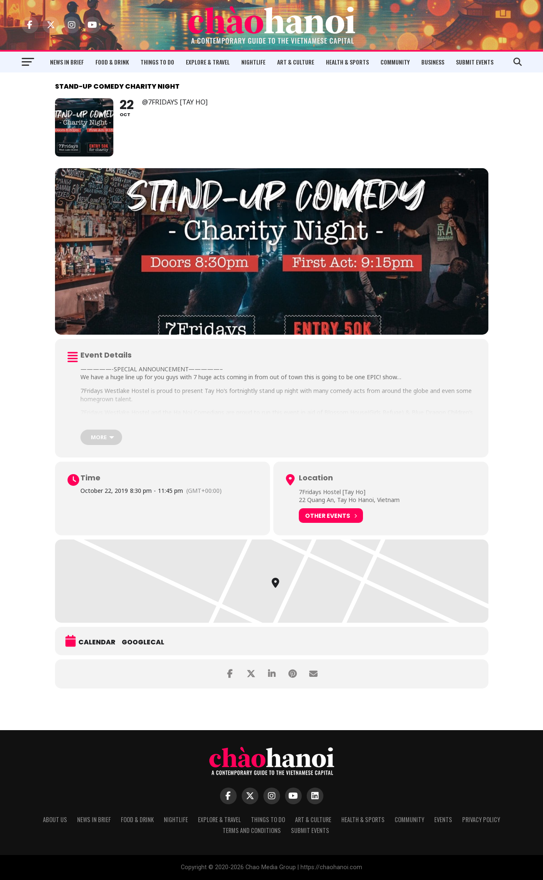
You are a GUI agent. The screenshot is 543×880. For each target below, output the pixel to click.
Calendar (96, 642)
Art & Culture (295, 61)
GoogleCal (143, 642)
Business (432, 61)
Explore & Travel (208, 61)
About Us (55, 819)
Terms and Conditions (252, 830)
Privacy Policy (481, 819)
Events (443, 819)
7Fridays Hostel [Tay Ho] (332, 492)
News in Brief (67, 61)
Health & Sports (347, 61)
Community (395, 61)
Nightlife (253, 61)
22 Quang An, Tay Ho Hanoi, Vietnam (349, 500)
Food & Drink (112, 61)
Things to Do (157, 61)
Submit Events (474, 61)
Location (316, 478)
